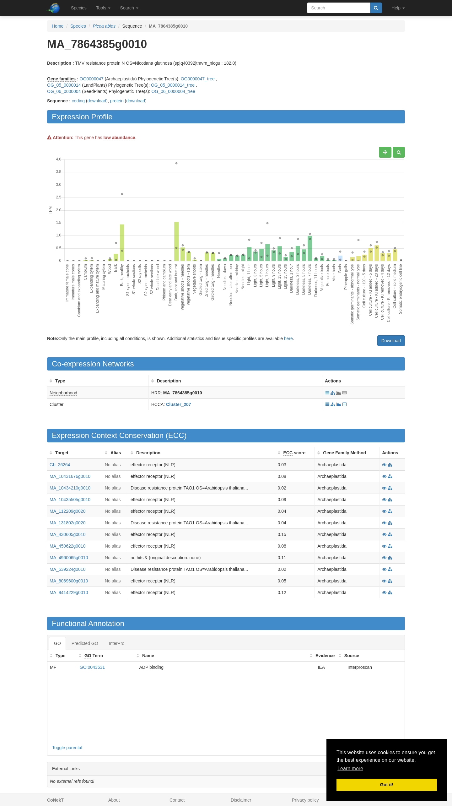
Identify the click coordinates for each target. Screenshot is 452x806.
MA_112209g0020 (67, 511)
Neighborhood (63, 392)
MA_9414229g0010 (69, 592)
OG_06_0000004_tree (173, 91)
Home (57, 26)
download (96, 100)
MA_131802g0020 (67, 522)
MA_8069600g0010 (69, 580)
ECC (176, 435)
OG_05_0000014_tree (173, 85)
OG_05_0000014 (64, 85)
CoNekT (55, 800)
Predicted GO (85, 643)
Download (391, 340)
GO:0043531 (92, 667)
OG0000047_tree (198, 78)
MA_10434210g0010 (70, 487)
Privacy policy (305, 800)
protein (117, 100)
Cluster (56, 404)
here (288, 338)
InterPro (117, 643)
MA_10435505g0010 (70, 499)
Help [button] (398, 7)
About (114, 800)
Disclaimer (241, 800)
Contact (177, 800)
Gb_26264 (60, 464)
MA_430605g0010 (67, 534)
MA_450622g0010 (67, 546)
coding (78, 100)
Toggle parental (67, 747)
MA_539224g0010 (67, 569)
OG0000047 (92, 78)
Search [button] (129, 7)
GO (57, 643)
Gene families (61, 78)
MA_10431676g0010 (70, 476)
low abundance (119, 137)
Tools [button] (103, 7)
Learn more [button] (350, 768)
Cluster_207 (178, 404)
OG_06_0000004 (64, 91)
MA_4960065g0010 (69, 557)
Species (79, 7)
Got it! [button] (386, 784)
